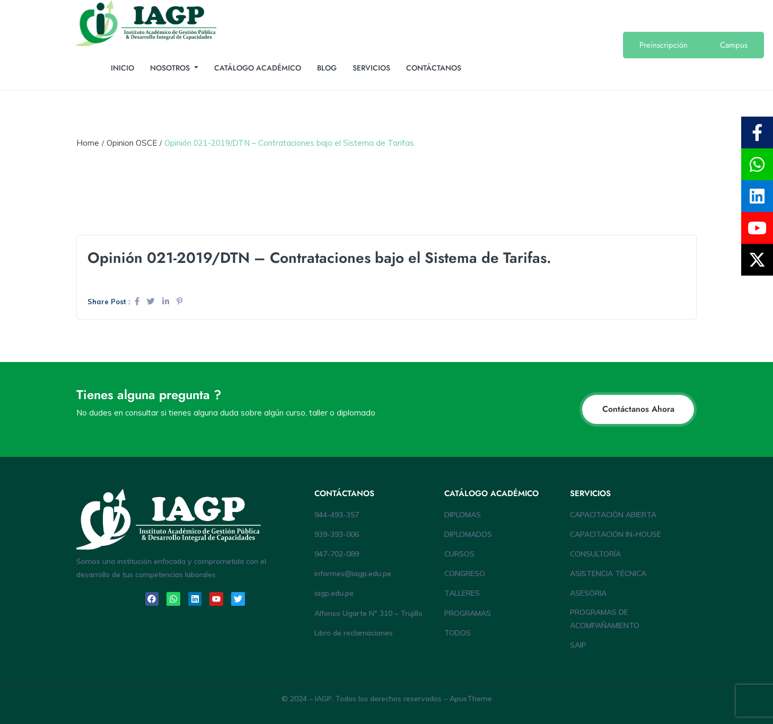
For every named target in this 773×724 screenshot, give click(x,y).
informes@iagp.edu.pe (352, 573)
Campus (734, 45)
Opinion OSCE (132, 143)
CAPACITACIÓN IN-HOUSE (615, 534)
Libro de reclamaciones (353, 633)
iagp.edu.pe (334, 593)
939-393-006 (336, 534)
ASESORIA (588, 593)
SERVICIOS (371, 68)
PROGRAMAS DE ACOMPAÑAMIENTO (604, 618)
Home (87, 143)
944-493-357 (336, 514)
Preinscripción (663, 45)
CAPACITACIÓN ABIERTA (613, 514)
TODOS (457, 633)
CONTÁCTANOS (433, 68)
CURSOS (459, 554)
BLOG (327, 68)
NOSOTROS (171, 68)
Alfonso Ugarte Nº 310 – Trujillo (368, 613)
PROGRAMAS (467, 613)
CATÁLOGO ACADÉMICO (257, 68)
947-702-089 (336, 554)
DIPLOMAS (462, 514)
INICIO (122, 68)
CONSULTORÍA (595, 554)
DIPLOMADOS (468, 534)
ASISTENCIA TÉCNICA (608, 573)
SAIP (578, 645)
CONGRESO (464, 573)
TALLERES (462, 593)
